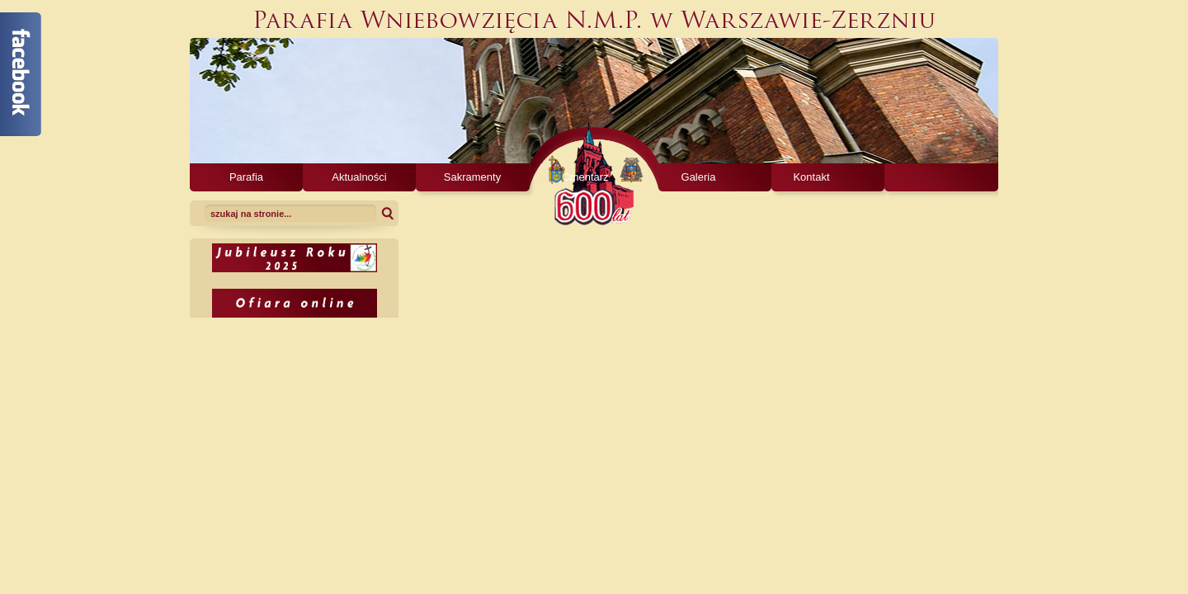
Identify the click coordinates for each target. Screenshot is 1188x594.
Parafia (246, 177)
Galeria (698, 177)
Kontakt (811, 177)
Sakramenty (472, 177)
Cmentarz (585, 177)
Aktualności (359, 177)
